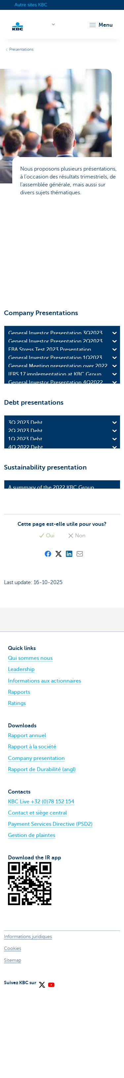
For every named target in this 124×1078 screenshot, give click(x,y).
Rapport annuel (27, 821)
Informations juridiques (28, 1022)
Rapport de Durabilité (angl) (42, 855)
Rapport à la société (32, 832)
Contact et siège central (37, 899)
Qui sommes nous (30, 744)
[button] (101, 25)
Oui (47, 621)
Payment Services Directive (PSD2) (50, 910)
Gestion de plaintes (31, 921)
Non (76, 621)
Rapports (19, 778)
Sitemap (12, 1045)
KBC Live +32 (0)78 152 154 (41, 887)
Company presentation (36, 844)
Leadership (21, 755)
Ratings (17, 789)
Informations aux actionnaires (44, 766)
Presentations (21, 49)
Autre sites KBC (31, 4)
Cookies (12, 1034)
